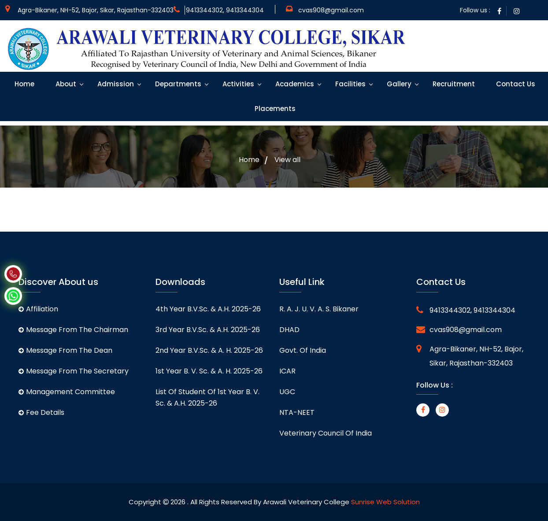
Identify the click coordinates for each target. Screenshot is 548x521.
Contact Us (514, 84)
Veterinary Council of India (325, 433)
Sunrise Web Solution (385, 501)
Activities (237, 84)
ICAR (287, 371)
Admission (115, 84)
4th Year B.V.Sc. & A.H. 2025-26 (208, 309)
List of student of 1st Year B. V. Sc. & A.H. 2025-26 (207, 397)
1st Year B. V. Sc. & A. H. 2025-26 (209, 371)
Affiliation (38, 309)
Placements (274, 108)
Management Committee (67, 392)
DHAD (289, 330)
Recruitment (453, 84)
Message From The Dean (65, 350)
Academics (294, 84)
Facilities (349, 84)
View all (287, 160)
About (65, 84)
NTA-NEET (297, 412)
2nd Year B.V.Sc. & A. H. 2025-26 (209, 350)
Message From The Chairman (73, 330)
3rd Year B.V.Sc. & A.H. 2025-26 (208, 330)
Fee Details (41, 412)
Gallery (398, 84)
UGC (287, 392)
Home (23, 84)
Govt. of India (302, 350)
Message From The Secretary (74, 371)
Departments (177, 84)
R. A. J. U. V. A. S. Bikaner (319, 309)
